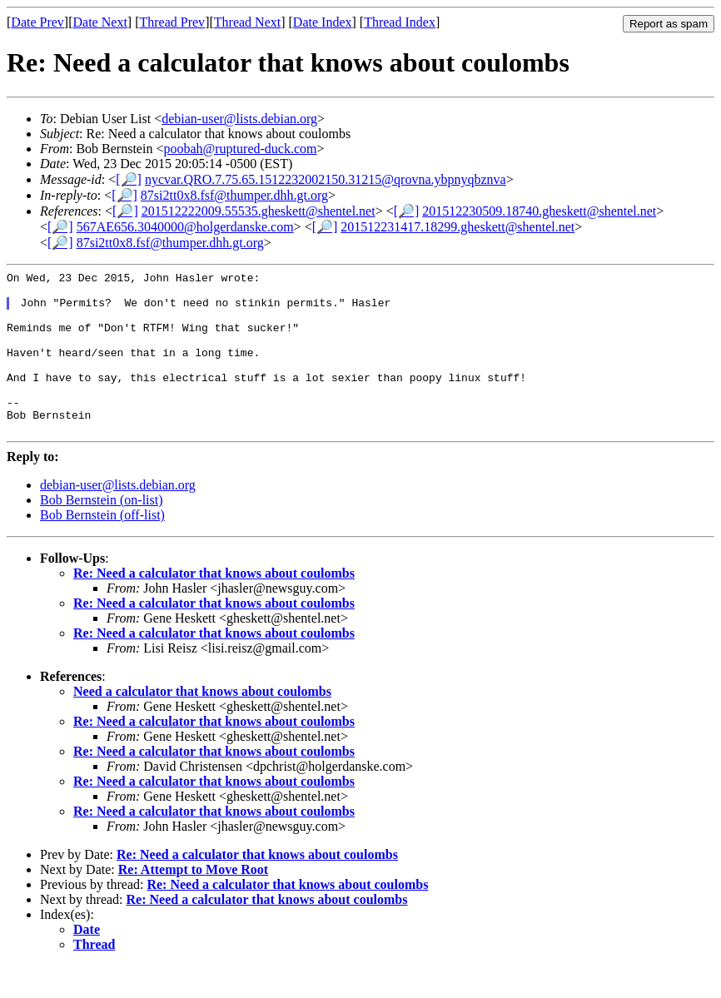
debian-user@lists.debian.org (239, 119)
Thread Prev (172, 22)
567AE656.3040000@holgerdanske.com (185, 227)
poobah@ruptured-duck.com (239, 149)
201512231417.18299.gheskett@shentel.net (457, 227)
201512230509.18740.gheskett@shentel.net (539, 211)
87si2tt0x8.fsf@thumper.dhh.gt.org (234, 195)
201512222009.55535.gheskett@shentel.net (258, 211)
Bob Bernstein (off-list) (102, 547)
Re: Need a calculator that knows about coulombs (214, 605)
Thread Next (247, 22)
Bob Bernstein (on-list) (101, 532)
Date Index (322, 22)
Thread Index (399, 22)
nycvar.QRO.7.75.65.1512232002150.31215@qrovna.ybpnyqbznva (325, 179)
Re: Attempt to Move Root (193, 902)
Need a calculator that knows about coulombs (202, 724)
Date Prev (37, 22)
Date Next (100, 22)
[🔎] (129, 179)
